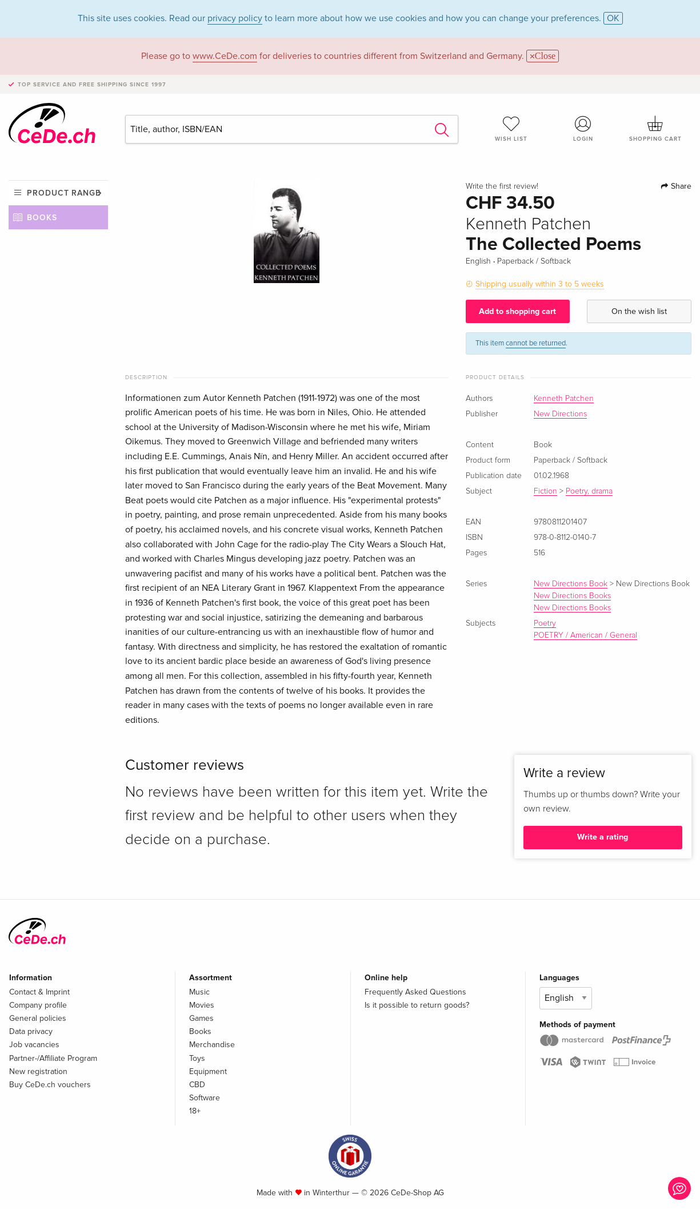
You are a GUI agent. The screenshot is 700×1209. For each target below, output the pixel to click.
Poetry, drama (589, 491)
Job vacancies (34, 1044)
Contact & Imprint (39, 992)
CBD (197, 1084)
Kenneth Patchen (564, 399)
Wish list (511, 128)
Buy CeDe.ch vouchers (50, 1084)
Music (199, 992)
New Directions (560, 414)
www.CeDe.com (225, 56)
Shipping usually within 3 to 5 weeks (539, 284)
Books (42, 217)
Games (201, 1018)
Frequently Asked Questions (415, 992)
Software (204, 1098)
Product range (64, 193)
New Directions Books (572, 596)
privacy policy (234, 18)
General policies (37, 1018)
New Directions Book (570, 584)
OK (613, 18)
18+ (195, 1111)
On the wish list (639, 311)
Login (583, 128)
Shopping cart (655, 128)
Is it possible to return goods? (417, 1005)
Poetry (545, 623)
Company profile (38, 1005)
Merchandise (212, 1044)
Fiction (545, 491)
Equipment (208, 1071)
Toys (197, 1058)
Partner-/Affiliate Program (53, 1058)
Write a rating (602, 837)
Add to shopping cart (517, 311)
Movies (201, 1005)
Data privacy (31, 1031)
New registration (38, 1071)
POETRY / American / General (585, 635)
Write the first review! (502, 186)
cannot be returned (536, 343)
